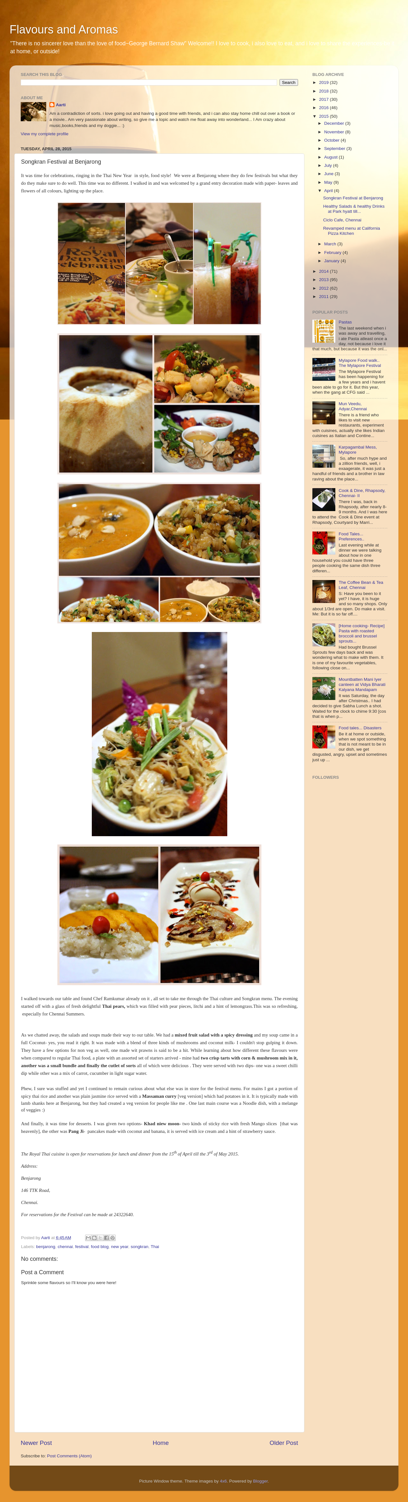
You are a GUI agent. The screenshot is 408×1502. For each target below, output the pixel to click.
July (328, 165)
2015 (324, 116)
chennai (65, 1246)
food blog (100, 1246)
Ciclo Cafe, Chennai (342, 220)
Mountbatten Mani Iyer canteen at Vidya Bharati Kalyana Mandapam (362, 684)
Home (161, 1442)
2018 (324, 91)
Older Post (284, 1442)
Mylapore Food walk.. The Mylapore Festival (360, 363)
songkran (140, 1246)
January (332, 260)
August (331, 157)
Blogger (260, 1481)
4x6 (223, 1481)
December (334, 123)
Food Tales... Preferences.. (351, 536)
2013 (324, 279)
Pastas (345, 322)
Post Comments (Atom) (69, 1456)
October (332, 140)
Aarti (61, 104)
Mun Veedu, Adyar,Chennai (353, 406)
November (334, 132)
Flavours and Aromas (64, 29)
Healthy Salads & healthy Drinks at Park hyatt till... (354, 209)
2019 (324, 82)
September (335, 148)
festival (82, 1246)
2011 (324, 296)
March (330, 244)
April (329, 190)
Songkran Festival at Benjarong (353, 198)
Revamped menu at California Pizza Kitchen (351, 231)
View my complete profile (45, 133)
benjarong (45, 1246)
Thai (155, 1246)
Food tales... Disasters (360, 727)
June (329, 173)
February (333, 252)
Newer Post (36, 1442)
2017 (324, 99)
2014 (324, 271)
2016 (324, 107)
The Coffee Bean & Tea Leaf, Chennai (361, 585)
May (328, 182)
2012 (324, 288)
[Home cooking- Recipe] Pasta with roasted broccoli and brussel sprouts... (361, 633)
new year (119, 1246)
